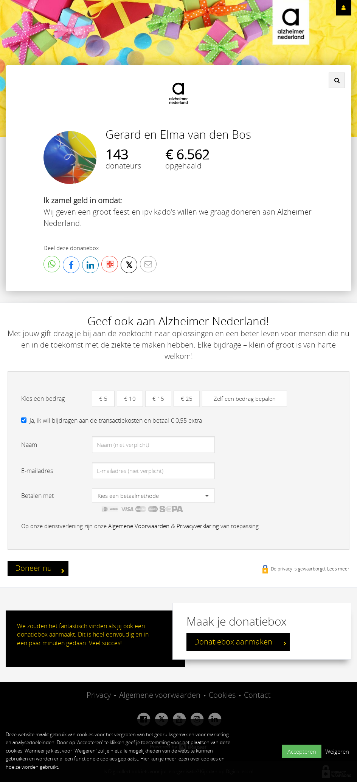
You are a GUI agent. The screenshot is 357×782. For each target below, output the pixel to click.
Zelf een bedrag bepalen (245, 398)
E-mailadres (37, 471)
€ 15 (158, 398)
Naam (29, 444)
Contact (257, 695)
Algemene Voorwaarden (138, 526)
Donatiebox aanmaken (240, 643)
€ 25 (186, 398)
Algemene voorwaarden (159, 695)
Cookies (222, 695)
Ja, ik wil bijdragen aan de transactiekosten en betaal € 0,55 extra (115, 420)
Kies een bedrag (43, 398)
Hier (144, 758)
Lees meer (338, 569)
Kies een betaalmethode (128, 495)
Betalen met (37, 495)
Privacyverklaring (198, 526)
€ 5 (103, 398)
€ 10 (130, 398)
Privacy (99, 695)
